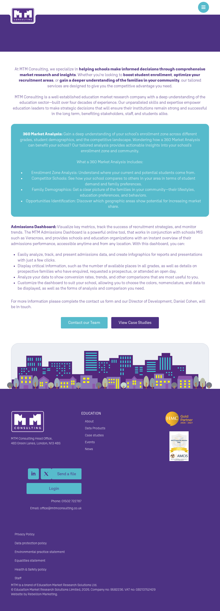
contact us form (100, 301)
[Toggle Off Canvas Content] (203, 7)
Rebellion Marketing (42, 594)
